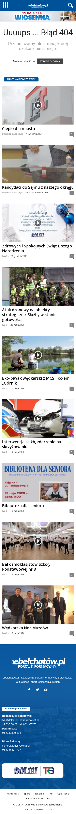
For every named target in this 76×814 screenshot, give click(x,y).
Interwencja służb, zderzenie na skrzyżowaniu (31, 444)
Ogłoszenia (63, 793)
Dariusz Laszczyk (12, 133)
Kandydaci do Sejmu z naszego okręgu (38, 187)
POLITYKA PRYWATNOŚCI (38, 809)
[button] (69, 5)
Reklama (39, 793)
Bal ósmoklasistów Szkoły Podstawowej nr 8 (26, 567)
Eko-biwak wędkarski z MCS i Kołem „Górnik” (36, 381)
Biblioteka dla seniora (23, 505)
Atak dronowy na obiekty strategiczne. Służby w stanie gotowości (29, 314)
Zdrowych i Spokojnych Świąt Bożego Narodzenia (37, 248)
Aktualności (13, 793)
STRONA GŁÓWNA (50, 61)
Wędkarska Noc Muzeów (25, 628)
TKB (50, 793)
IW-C (4, 256)
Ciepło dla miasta (18, 128)
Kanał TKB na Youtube (38, 798)
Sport (27, 793)
